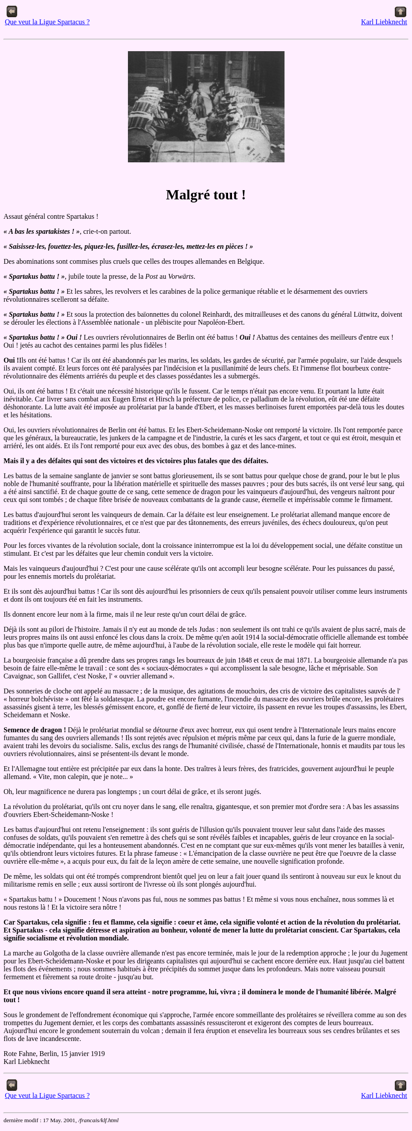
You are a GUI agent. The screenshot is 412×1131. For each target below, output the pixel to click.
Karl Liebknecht (384, 19)
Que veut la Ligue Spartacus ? (47, 19)
